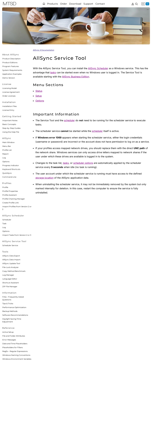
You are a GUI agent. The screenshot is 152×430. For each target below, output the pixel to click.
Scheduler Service (10, 245)
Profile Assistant (9, 195)
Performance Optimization (14, 307)
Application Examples (12, 74)
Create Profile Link (10, 203)
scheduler (69, 120)
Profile (5, 187)
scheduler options (83, 162)
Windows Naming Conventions (16, 355)
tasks (53, 72)
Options (5, 161)
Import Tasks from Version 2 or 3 (16, 235)
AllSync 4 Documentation (43, 50)
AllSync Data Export (11, 256)
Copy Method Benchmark (13, 271)
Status (38, 90)
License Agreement (11, 92)
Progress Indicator (10, 165)
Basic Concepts (9, 124)
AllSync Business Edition (75, 76)
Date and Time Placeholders (14, 343)
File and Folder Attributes (13, 336)
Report (5, 154)
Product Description (11, 59)
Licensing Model (9, 88)
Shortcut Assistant (10, 283)
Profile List (7, 150)
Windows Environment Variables (16, 359)
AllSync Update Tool (11, 263)
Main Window (8, 142)
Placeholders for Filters (12, 347)
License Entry (8, 110)
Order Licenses (9, 96)
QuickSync (7, 173)
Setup (38, 95)
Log (4, 158)
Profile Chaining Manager (13, 199)
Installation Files (9, 106)
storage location (44, 177)
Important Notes (9, 120)
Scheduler (6, 220)
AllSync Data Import (11, 259)
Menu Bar (6, 146)
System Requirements (12, 70)
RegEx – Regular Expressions (15, 351)
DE (143, 4)
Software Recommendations (15, 315)
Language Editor (9, 279)
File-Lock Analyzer (10, 267)
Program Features (10, 66)
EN (147, 4)
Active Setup (8, 332)
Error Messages (9, 340)
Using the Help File (10, 132)
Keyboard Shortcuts (11, 169)
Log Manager (8, 275)
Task (4, 223)
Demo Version (8, 78)
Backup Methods (9, 311)
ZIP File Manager (9, 286)
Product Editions (9, 62)
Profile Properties (10, 191)
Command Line (9, 177)
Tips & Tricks (7, 303)
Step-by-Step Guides (11, 128)
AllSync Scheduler (98, 68)
